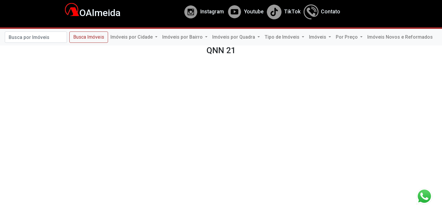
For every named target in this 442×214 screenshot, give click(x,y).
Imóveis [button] (318, 37)
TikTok (284, 12)
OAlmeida (89, 12)
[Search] (36, 37)
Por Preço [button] (347, 37)
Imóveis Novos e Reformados (400, 37)
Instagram (203, 12)
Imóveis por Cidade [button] (132, 37)
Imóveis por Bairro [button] (183, 37)
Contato (322, 12)
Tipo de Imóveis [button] (283, 37)
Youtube (245, 12)
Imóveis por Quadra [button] (234, 37)
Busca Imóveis (88, 37)
